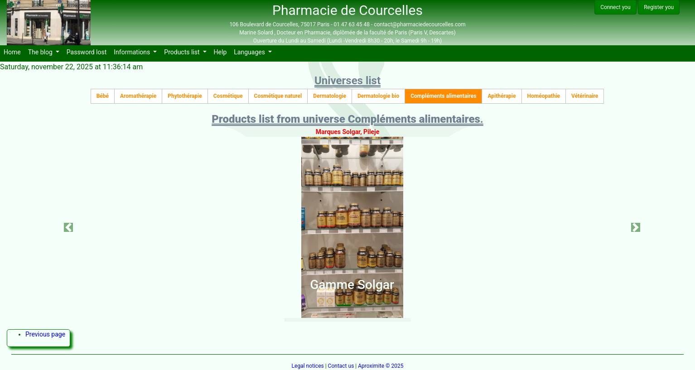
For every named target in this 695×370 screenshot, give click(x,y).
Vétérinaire (584, 96)
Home (14, 52)
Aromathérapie (138, 96)
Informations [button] (132, 52)
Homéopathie (543, 96)
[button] (68, 227)
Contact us (341, 366)
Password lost (89, 52)
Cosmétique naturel (278, 96)
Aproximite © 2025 (380, 366)
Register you (659, 7)
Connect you (615, 7)
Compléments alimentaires (443, 96)
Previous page (45, 334)
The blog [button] (41, 52)
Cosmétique (228, 96)
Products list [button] (182, 52)
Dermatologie (329, 96)
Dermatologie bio (378, 96)
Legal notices (308, 366)
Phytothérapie (185, 96)
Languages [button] (250, 52)
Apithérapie (501, 96)
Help (222, 52)
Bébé (103, 96)
